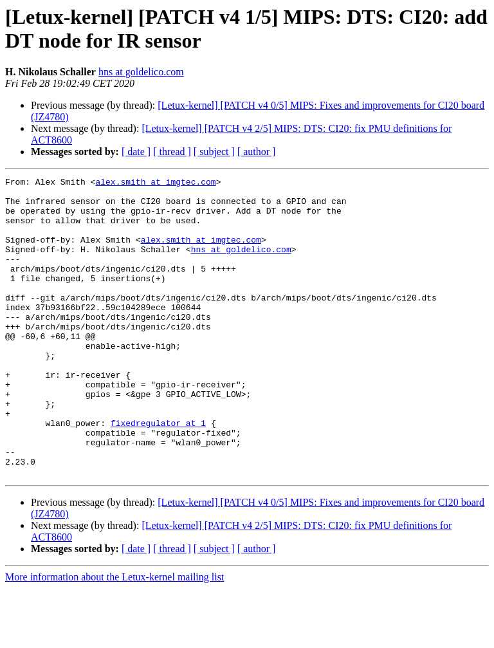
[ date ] (136, 151)
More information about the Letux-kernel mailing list (114, 636)
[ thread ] (172, 151)
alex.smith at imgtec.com (155, 183)
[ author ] (256, 151)
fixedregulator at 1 (158, 473)
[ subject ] (214, 151)
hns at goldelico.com (141, 71)
